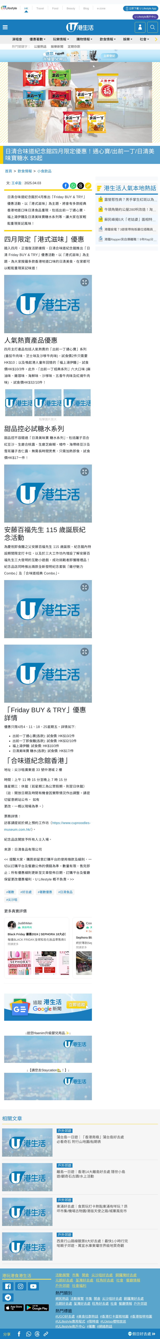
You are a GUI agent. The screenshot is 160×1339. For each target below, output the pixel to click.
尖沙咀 (12, 899)
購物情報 (83, 39)
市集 (75, 1275)
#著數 (91, 1326)
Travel (40, 8)
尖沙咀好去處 (102, 1275)
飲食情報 (106, 39)
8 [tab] (83, 61)
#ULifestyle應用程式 (70, 1321)
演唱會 (17, 39)
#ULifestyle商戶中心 (70, 1326)
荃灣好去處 (84, 1280)
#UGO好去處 (65, 1316)
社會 (143, 39)
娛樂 (126, 39)
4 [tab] (83, 56)
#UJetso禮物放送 (113, 1321)
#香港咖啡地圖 (141, 1316)
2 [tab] (75, 56)
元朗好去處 (64, 1280)
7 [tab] (79, 61)
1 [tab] (71, 56)
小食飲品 (44, 171)
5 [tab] (87, 56)
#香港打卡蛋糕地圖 (114, 1316)
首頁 (8, 171)
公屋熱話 (40, 46)
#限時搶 (93, 1321)
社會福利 (79, 1286)
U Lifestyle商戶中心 (145, 16)
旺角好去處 (105, 1280)
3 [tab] (79, 56)
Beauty (71, 8)
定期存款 (74, 46)
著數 (11, 892)
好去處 (27, 892)
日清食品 (66, 892)
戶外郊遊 (64, 1131)
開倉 (85, 1275)
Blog (86, 8)
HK (26, 8)
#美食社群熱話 (87, 1316)
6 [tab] (91, 56)
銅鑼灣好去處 (126, 1275)
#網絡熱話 (104, 1326)
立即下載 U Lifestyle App (142, 8)
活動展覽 (62, 1275)
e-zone (101, 8)
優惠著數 (36, 39)
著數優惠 (46, 892)
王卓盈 (16, 183)
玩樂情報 (59, 39)
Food (55, 8)
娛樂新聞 (57, 46)
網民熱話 (62, 1298)
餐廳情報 (133, 1280)
